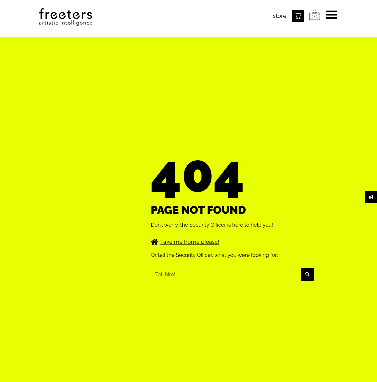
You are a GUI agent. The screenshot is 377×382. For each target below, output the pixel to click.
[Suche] (307, 274)
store (279, 15)
